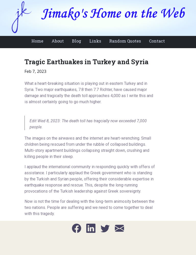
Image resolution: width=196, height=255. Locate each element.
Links (95, 41)
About (58, 41)
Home (37, 41)
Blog (76, 41)
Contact (157, 41)
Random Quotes (125, 41)
